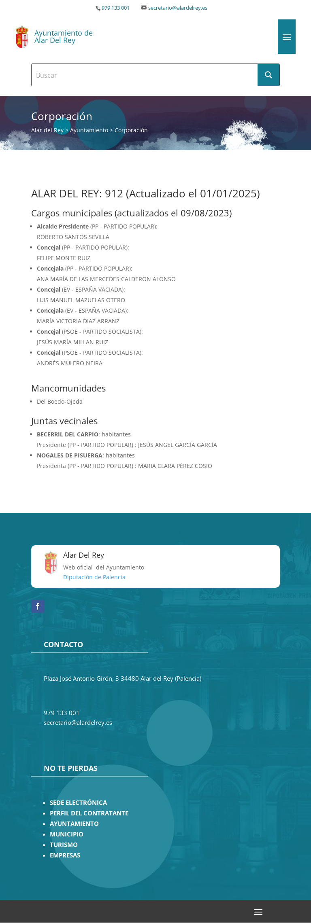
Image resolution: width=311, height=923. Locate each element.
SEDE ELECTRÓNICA (78, 802)
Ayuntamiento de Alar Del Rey (63, 36)
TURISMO (64, 844)
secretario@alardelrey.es (177, 7)
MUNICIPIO (66, 834)
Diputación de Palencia (94, 577)
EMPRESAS (65, 855)
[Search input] (145, 75)
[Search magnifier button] (268, 75)
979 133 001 (116, 7)
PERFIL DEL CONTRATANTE (89, 813)
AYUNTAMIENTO (74, 823)
